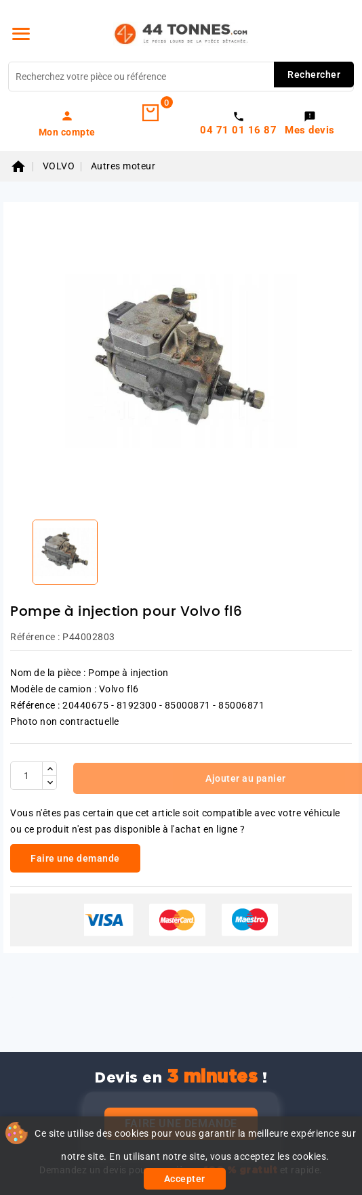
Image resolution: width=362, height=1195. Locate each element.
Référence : (35, 636)
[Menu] (21, 34)
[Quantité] (26, 775)
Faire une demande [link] (75, 858)
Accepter (184, 1178)
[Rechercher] (181, 76)
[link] (66, 123)
